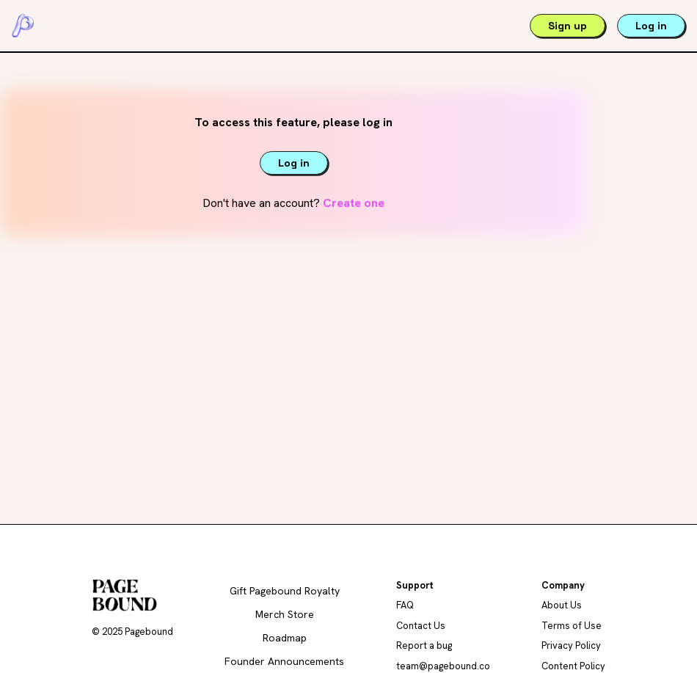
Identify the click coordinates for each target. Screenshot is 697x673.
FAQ (405, 605)
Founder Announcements (284, 661)
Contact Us (420, 625)
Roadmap (285, 637)
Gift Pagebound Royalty (285, 590)
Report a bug (424, 645)
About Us (561, 605)
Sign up (567, 25)
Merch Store (284, 614)
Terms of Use (571, 625)
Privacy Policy (571, 645)
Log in (651, 25)
